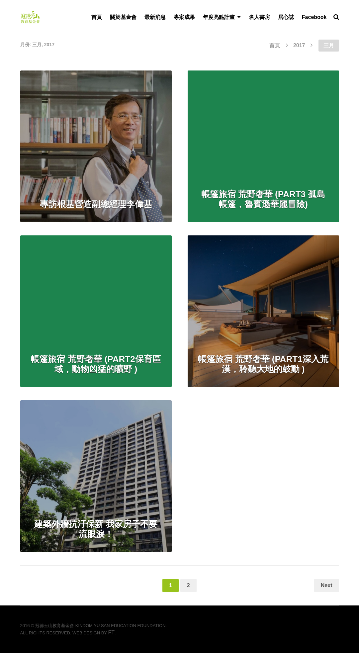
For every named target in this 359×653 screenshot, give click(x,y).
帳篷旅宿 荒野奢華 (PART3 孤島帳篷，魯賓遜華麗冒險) (263, 199)
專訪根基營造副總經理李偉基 (96, 204)
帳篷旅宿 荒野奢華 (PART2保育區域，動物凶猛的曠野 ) (96, 364)
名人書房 (259, 17)
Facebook (314, 17)
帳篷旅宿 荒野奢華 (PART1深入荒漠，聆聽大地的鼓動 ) (263, 364)
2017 (299, 45)
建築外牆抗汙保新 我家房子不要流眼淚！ (95, 529)
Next (326, 585)
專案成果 (184, 17)
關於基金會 (123, 17)
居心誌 (286, 17)
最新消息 (155, 17)
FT (111, 632)
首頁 (96, 17)
